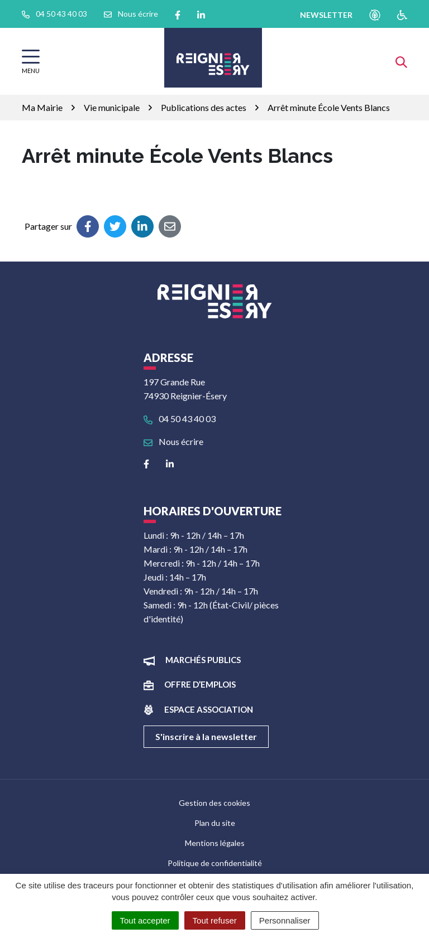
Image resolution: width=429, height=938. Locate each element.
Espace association (208, 709)
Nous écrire (173, 441)
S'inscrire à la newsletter (206, 736)
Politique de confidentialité (215, 863)
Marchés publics (203, 660)
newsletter (326, 15)
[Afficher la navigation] (31, 62)
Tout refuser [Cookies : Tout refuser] (215, 920)
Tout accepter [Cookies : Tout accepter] (145, 920)
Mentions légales (215, 843)
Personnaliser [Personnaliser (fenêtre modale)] (285, 920)
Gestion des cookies (214, 803)
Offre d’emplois (200, 684)
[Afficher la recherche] (401, 61)
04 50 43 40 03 (180, 418)
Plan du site (214, 823)
